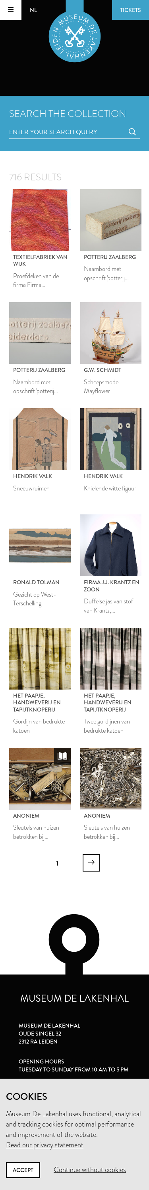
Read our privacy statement (44, 1145)
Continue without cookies (90, 1169)
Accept (23, 1170)
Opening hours (41, 1061)
